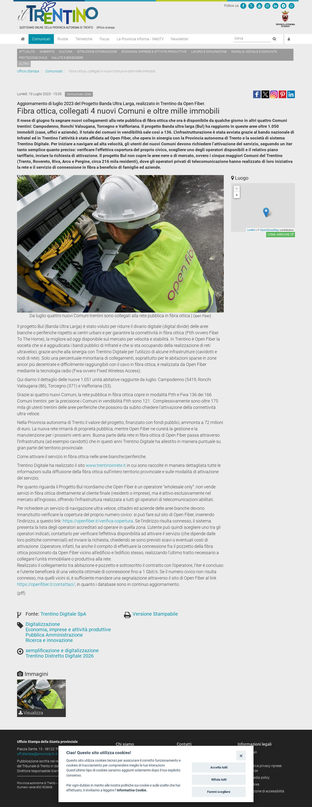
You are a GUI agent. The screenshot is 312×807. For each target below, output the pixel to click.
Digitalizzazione (43, 624)
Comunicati (41, 39)
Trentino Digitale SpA (63, 614)
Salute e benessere (67, 57)
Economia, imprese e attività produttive (154, 51)
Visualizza (31, 712)
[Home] (23, 39)
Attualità (27, 51)
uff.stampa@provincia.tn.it (37, 754)
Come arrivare (280, 234)
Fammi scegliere (218, 792)
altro (24, 64)
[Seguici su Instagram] (267, 6)
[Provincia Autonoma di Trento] (285, 18)
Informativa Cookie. (132, 790)
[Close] (241, 755)
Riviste (63, 39)
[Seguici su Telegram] (283, 6)
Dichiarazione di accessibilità (262, 791)
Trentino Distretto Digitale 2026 (60, 656)
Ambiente (46, 51)
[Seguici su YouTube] (259, 6)
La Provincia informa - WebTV (140, 39)
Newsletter (179, 39)
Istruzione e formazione (97, 51)
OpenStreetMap (269, 229)
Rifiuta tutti (218, 779)
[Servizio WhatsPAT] (291, 6)
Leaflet (251, 229)
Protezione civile (33, 57)
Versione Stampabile (155, 614)
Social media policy (255, 777)
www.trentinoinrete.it (106, 465)
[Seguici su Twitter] (251, 6)
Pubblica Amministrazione (54, 635)
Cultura (65, 51)
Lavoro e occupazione (209, 51)
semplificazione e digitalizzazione (62, 650)
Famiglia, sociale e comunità (254, 51)
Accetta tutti (218, 767)
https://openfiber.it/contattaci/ (46, 584)
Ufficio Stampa (28, 71)
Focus (104, 39)
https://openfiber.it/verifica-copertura (98, 520)
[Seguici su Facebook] (243, 6)
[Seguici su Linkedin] (275, 6)
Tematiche (84, 39)
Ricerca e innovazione (49, 640)
